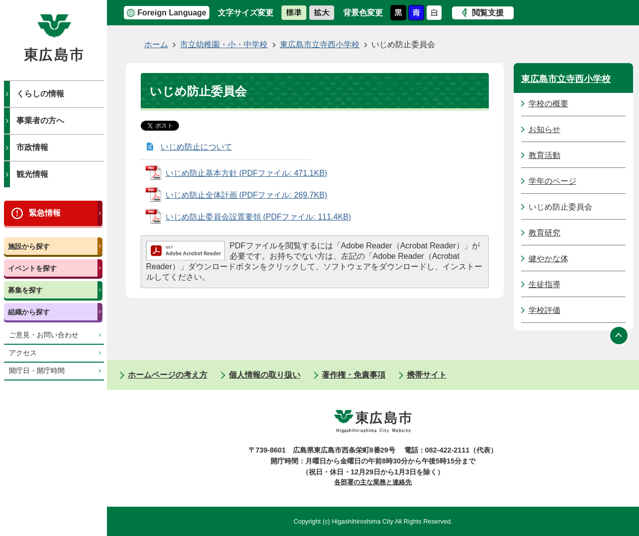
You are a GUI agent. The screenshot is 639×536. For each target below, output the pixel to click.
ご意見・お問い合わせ (44, 335)
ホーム (156, 44)
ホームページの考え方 (167, 375)
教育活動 (544, 155)
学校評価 (544, 310)
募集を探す (25, 290)
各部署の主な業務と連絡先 (373, 482)
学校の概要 (548, 103)
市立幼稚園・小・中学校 (224, 44)
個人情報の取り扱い (264, 375)
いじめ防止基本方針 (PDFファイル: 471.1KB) (246, 173)
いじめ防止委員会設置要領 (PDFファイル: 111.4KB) (258, 217)
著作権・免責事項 (353, 375)
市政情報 (32, 147)
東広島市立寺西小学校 (320, 44)
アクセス (23, 353)
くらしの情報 (40, 93)
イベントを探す (32, 268)
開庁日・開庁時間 (37, 371)
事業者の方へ (40, 120)
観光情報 (32, 174)
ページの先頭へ (619, 335)
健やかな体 (548, 258)
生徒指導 (544, 284)
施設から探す (29, 246)
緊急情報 (45, 213)
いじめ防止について (196, 147)
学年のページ (552, 181)
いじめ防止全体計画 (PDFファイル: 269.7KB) (246, 195)
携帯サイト (427, 375)
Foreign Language (171, 12)
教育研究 (544, 233)
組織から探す (29, 312)
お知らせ (544, 129)
